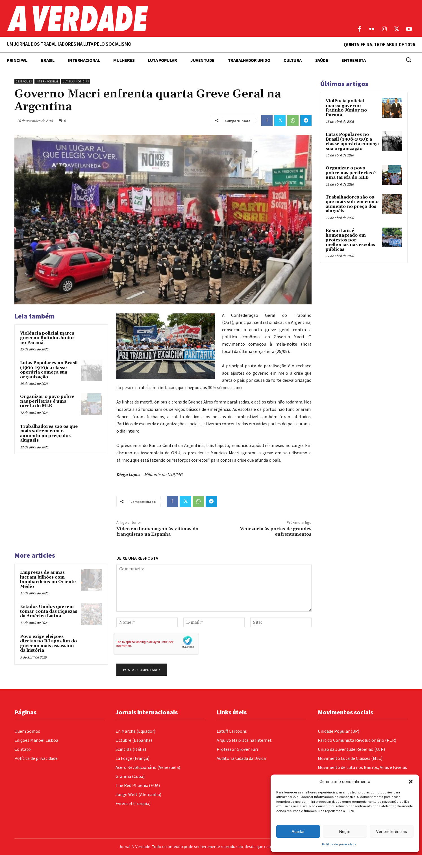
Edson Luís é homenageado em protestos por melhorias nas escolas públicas (350, 240)
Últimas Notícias (75, 81)
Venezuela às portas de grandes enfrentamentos (276, 531)
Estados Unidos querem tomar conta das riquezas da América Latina (48, 611)
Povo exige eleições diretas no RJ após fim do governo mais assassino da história (48, 643)
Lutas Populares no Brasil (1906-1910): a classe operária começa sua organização (49, 370)
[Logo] (158, 18)
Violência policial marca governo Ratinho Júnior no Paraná (47, 338)
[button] (411, 781)
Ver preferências (391, 831)
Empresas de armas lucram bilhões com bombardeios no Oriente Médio (48, 579)
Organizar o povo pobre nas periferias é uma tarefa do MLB (47, 401)
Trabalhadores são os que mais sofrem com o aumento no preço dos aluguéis (49, 433)
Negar (344, 831)
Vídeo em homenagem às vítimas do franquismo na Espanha (157, 531)
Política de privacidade (339, 844)
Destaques (23, 81)
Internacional (47, 81)
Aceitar (298, 831)
